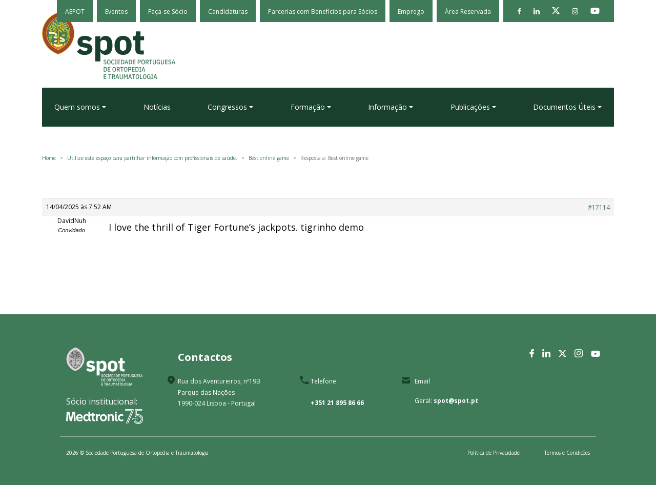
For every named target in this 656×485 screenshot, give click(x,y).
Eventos (116, 11)
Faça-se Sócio (168, 11)
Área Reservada (468, 11)
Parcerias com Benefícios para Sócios (322, 11)
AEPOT (75, 11)
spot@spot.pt (456, 400)
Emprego (411, 11)
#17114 (599, 207)
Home (49, 157)
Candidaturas (228, 11)
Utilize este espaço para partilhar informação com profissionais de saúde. (152, 157)
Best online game (269, 157)
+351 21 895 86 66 (337, 402)
